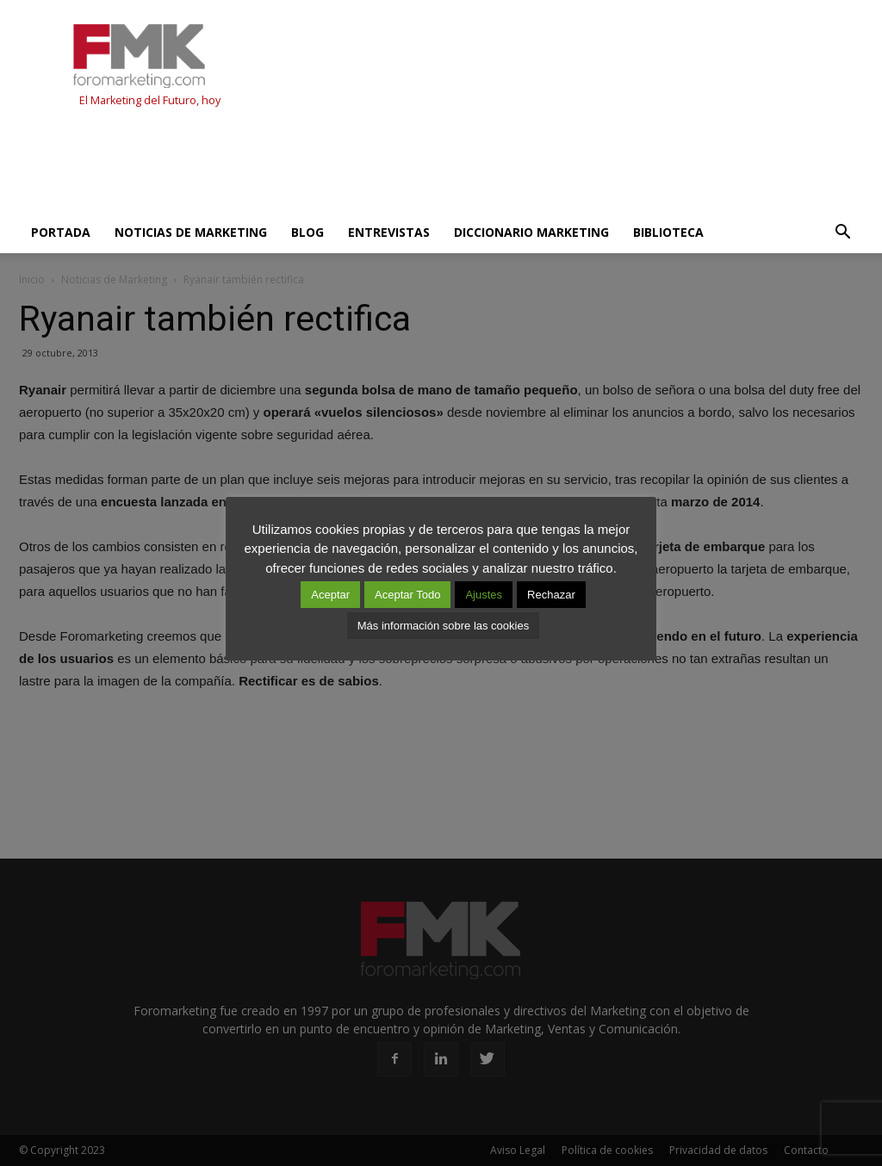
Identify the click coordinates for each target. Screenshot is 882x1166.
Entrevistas (389, 232)
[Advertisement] (332, 165)
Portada (60, 232)
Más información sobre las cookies (443, 625)
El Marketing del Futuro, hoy (149, 100)
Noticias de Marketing (191, 232)
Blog (307, 232)
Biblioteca (668, 232)
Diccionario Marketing (531, 232)
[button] (842, 232)
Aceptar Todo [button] (407, 594)
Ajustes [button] (483, 594)
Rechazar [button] (551, 594)
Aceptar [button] (330, 594)
